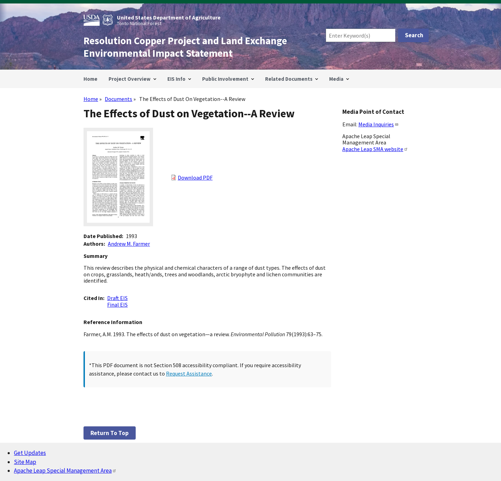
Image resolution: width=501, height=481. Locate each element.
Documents (118, 98)
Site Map (25, 462)
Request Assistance (189, 373)
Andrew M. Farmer (129, 243)
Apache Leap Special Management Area (65, 470)
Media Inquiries (378, 124)
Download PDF (195, 177)
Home (91, 98)
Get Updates (30, 453)
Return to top (109, 433)
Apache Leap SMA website (375, 148)
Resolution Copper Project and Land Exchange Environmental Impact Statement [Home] (185, 47)
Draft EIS (117, 297)
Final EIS (117, 304)
